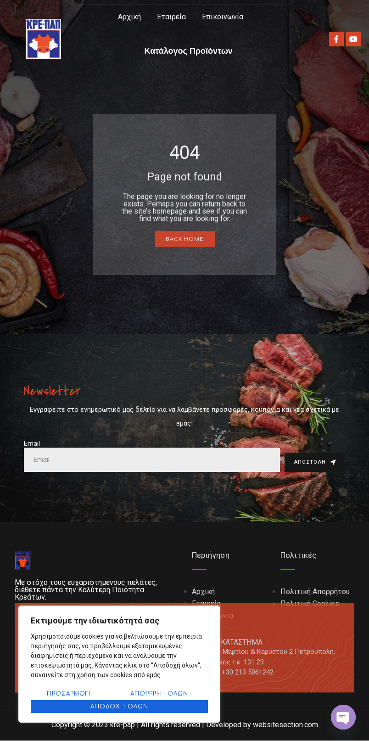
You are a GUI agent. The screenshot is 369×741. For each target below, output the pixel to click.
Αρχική (129, 16)
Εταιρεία (171, 16)
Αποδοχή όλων (119, 706)
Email (32, 444)
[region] (119, 664)
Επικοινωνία (222, 16)
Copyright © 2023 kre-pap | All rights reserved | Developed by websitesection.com (184, 725)
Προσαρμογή (70, 693)
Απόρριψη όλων (159, 693)
